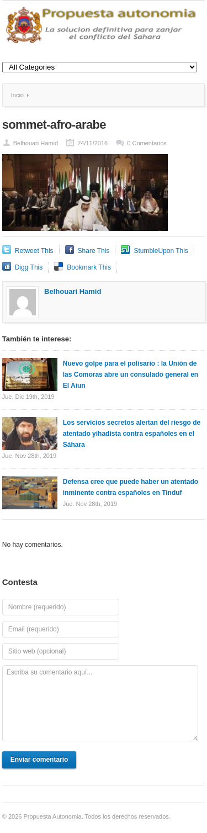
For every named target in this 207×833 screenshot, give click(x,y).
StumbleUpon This (161, 251)
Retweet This (34, 251)
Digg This (29, 267)
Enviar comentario (39, 759)
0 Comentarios (147, 143)
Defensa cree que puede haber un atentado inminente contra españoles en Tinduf (130, 487)
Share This (94, 251)
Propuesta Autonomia (52, 816)
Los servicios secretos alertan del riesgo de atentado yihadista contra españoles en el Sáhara (131, 434)
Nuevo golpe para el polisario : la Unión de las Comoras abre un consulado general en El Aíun (130, 374)
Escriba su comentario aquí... (100, 703)
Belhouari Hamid (35, 143)
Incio (17, 95)
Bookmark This (89, 267)
